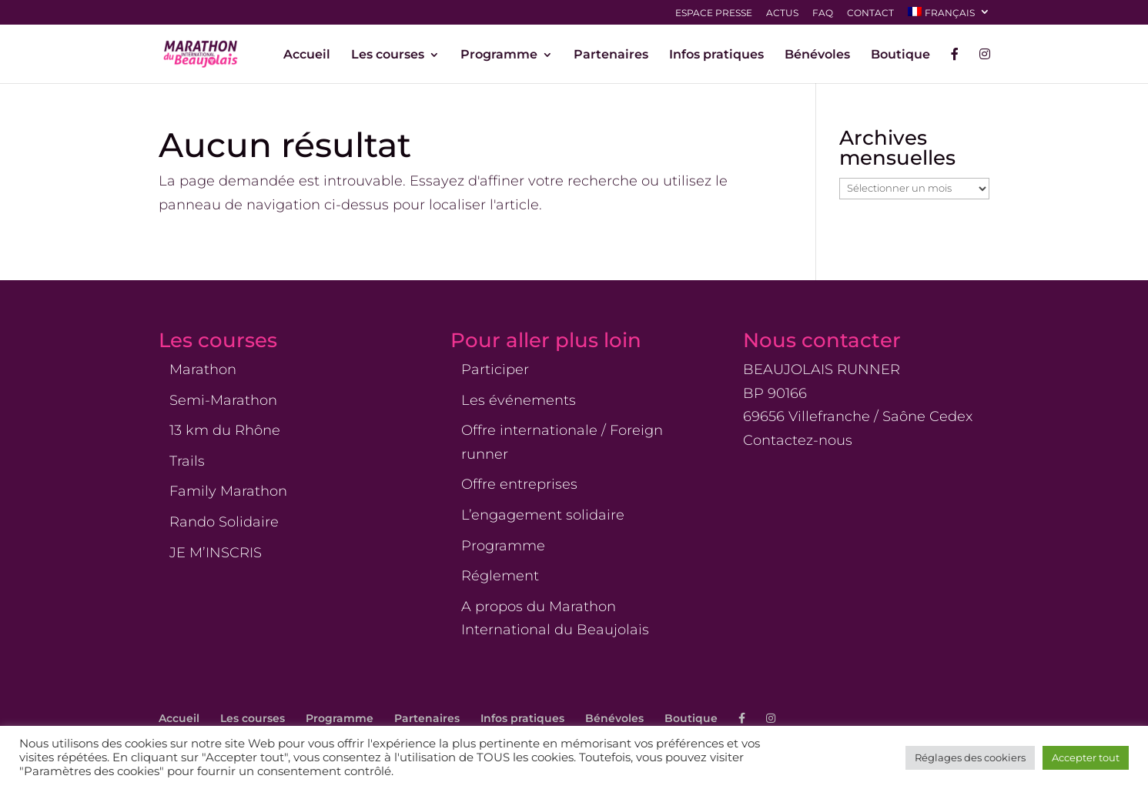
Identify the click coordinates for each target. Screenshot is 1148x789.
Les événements (518, 400)
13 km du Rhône (224, 430)
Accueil (306, 55)
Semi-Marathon (223, 400)
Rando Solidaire (224, 521)
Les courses (387, 55)
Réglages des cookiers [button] (970, 757)
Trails (187, 461)
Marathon (202, 369)
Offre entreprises (519, 484)
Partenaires (611, 55)
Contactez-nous (797, 440)
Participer (495, 369)
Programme (498, 55)
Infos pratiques (716, 55)
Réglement (500, 575)
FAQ (822, 13)
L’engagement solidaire (542, 514)
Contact (870, 13)
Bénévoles (817, 55)
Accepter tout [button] (1086, 757)
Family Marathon (228, 491)
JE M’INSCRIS (215, 552)
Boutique (900, 55)
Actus (782, 13)
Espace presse (713, 13)
